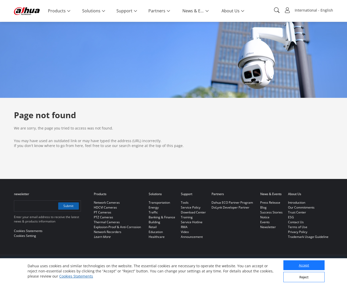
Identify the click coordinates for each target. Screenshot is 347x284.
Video (185, 232)
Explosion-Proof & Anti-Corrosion (117, 227)
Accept (304, 265)
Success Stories (271, 212)
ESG (291, 217)
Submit (68, 206)
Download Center (193, 212)
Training (187, 217)
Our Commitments (301, 207)
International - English (314, 10)
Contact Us (296, 222)
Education (156, 232)
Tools (185, 202)
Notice (264, 217)
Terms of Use (297, 227)
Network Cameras (107, 202)
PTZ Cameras (103, 217)
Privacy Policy (297, 232)
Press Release (270, 202)
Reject (304, 277)
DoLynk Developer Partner (230, 207)
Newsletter (268, 227)
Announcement (192, 237)
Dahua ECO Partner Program (232, 202)
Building (154, 222)
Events (265, 222)
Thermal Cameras (107, 222)
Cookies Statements (76, 276)
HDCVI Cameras (105, 207)
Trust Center (297, 212)
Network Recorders (107, 232)
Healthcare (157, 237)
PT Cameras (102, 212)
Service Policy (190, 207)
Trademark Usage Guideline (308, 237)
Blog (263, 207)
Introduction (296, 202)
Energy (154, 207)
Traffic (153, 212)
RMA (184, 227)
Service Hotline (191, 222)
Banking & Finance (162, 217)
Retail (153, 227)
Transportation (159, 202)
